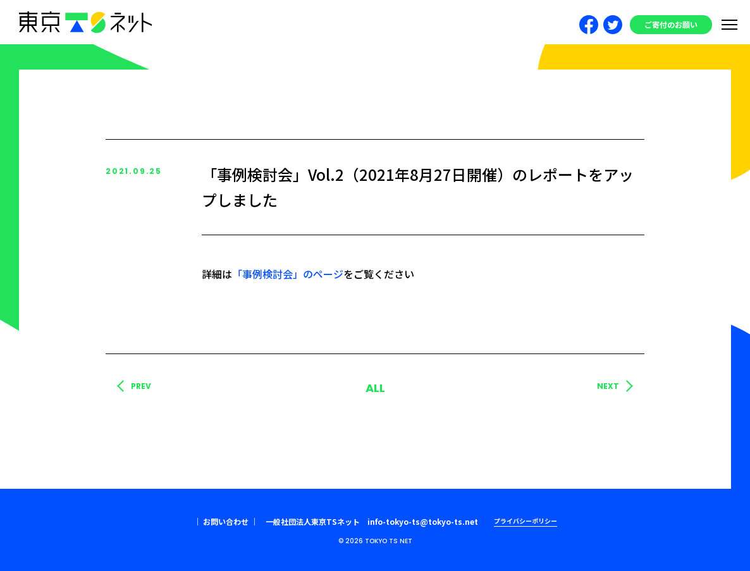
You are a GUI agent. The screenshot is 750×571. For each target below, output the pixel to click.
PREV (141, 386)
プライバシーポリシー (525, 520)
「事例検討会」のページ (287, 273)
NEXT (608, 386)
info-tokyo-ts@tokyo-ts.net (422, 521)
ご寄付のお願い (671, 24)
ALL (375, 388)
